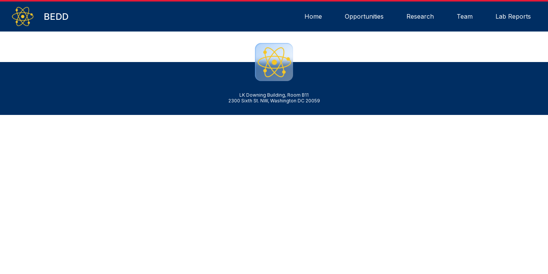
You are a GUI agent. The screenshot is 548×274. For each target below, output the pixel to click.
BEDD (56, 16)
